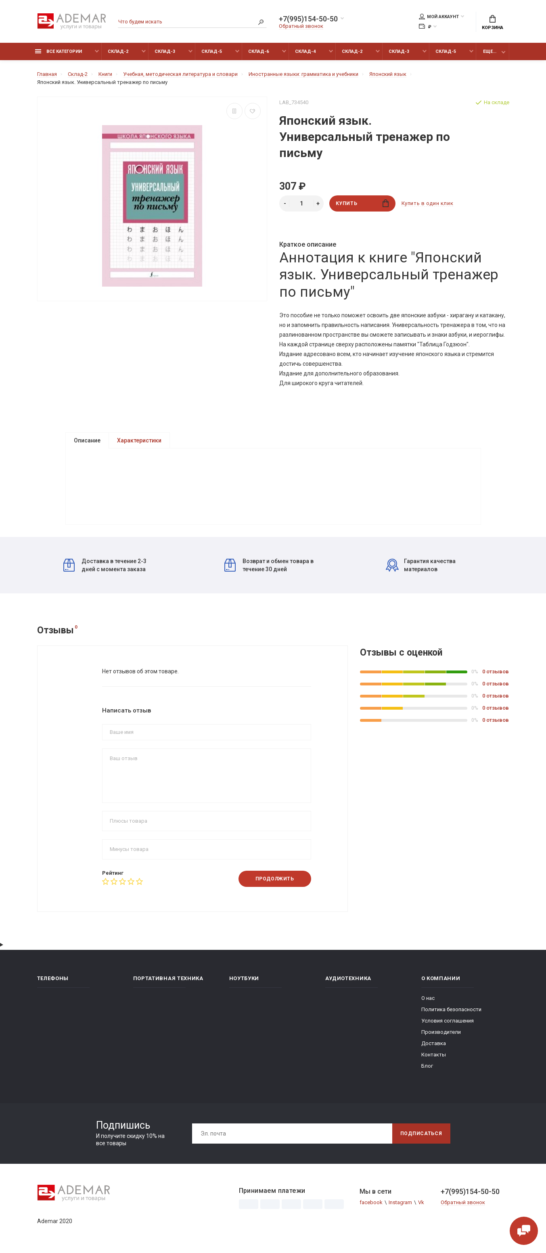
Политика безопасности (451, 1009)
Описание (87, 440)
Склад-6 (258, 51)
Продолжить (274, 879)
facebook (371, 1202)
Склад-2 (118, 51)
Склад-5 (211, 51)
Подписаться (421, 1133)
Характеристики (139, 440)
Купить (362, 203)
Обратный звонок (301, 26)
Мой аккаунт (439, 16)
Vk (421, 1202)
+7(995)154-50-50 (308, 19)
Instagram (400, 1202)
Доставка (433, 1043)
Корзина (492, 22)
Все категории (58, 51)
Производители (441, 1032)
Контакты (433, 1055)
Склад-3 (165, 51)
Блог (427, 1066)
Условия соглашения (447, 1021)
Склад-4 (305, 51)
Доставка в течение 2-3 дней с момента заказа (104, 565)
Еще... (489, 51)
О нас (428, 998)
